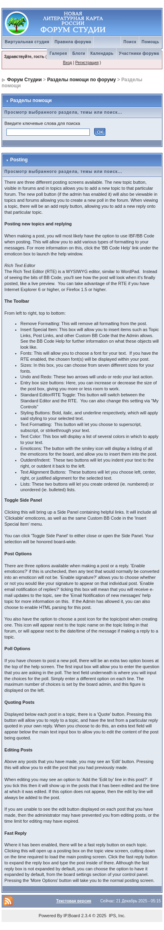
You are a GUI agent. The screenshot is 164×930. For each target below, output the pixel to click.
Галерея (58, 53)
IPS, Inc (116, 915)
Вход (67, 62)
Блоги (78, 53)
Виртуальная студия (27, 42)
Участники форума (139, 53)
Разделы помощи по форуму (81, 79)
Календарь (101, 53)
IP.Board (71, 915)
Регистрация (87, 62)
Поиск (129, 42)
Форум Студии (24, 79)
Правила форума (73, 42)
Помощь (150, 42)
